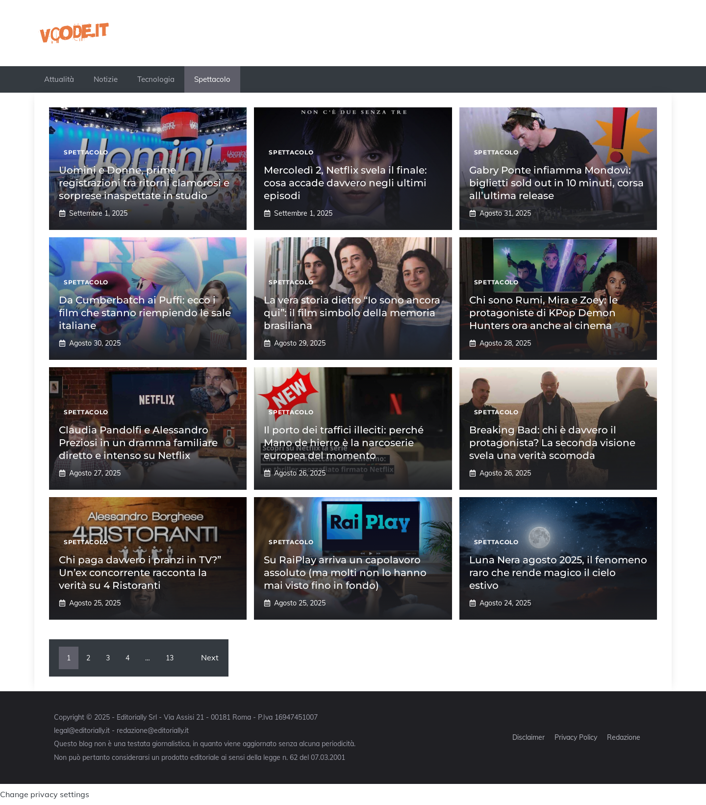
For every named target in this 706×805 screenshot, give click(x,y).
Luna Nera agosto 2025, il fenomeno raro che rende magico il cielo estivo (558, 572)
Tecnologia (156, 79)
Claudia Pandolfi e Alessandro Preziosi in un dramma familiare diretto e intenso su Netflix (138, 442)
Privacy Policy (576, 737)
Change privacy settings (44, 794)
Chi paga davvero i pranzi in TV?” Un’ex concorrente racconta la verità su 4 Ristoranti (140, 572)
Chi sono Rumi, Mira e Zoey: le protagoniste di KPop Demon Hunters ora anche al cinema (543, 312)
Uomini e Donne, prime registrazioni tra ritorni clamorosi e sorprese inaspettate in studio (144, 182)
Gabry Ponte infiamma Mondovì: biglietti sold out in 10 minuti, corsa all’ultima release (556, 182)
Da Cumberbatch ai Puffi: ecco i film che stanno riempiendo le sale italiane (145, 312)
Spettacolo (212, 79)
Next (210, 657)
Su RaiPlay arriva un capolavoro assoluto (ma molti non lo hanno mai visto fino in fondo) (345, 572)
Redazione (623, 737)
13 (170, 658)
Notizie (106, 79)
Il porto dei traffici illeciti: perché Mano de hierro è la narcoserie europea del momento (344, 442)
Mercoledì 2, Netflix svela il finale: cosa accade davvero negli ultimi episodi (345, 182)
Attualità (59, 79)
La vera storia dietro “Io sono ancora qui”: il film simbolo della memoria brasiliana (352, 312)
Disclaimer (528, 737)
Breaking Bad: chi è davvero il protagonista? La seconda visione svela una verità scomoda (552, 442)
